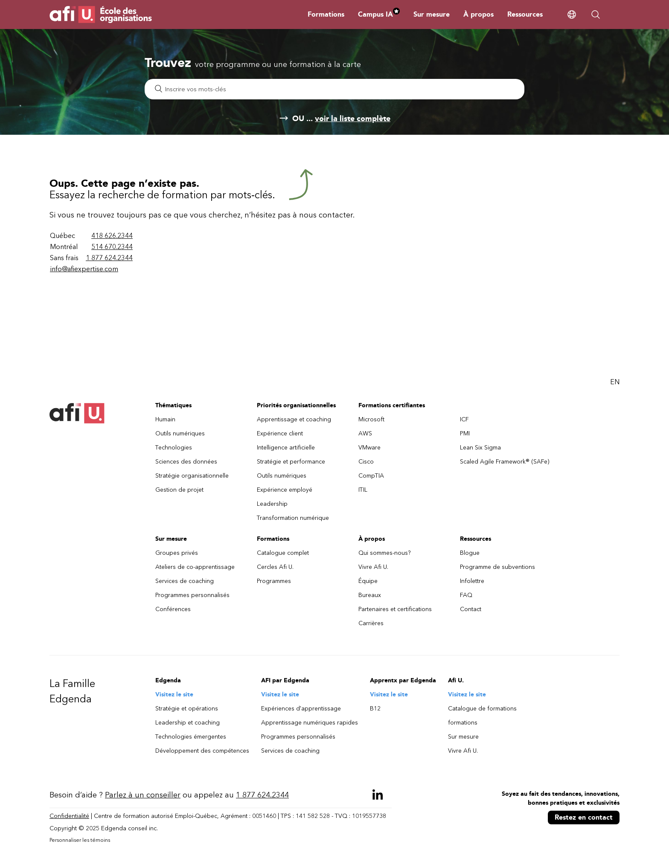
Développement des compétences (202, 750)
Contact (470, 609)
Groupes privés (176, 553)
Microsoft (371, 419)
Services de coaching (184, 581)
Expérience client (280, 433)
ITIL (362, 489)
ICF (464, 419)
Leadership (272, 503)
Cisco (366, 461)
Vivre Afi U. (373, 567)
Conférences (173, 609)
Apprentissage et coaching (294, 419)
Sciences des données (186, 461)
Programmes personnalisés (192, 595)
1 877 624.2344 (109, 258)
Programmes (274, 581)
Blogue (470, 553)
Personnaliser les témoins (79, 840)
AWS (365, 433)
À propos (478, 14)
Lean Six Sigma (480, 447)
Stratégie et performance (291, 461)
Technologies (173, 447)
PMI (465, 433)
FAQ (466, 595)
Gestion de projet (179, 489)
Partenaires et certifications (395, 609)
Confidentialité (69, 816)
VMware (369, 447)
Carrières (371, 623)
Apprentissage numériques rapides (309, 722)
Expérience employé (284, 489)
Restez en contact (584, 817)
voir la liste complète (352, 118)
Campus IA (379, 14)
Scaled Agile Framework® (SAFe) (505, 461)
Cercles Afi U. (275, 567)
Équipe (368, 581)
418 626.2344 (112, 236)
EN (615, 382)
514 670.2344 (112, 247)
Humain (165, 419)
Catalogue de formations (482, 708)
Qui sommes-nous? (384, 553)
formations (462, 722)
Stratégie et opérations (186, 708)
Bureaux (369, 595)
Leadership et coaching (187, 722)
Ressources (525, 14)
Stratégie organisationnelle (192, 475)
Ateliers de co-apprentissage (195, 567)
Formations (326, 14)
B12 (375, 708)
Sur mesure (431, 14)
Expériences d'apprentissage (301, 708)
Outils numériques (180, 433)
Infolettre (472, 581)
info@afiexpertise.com (84, 269)
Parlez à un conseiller (142, 795)
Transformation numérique (293, 518)
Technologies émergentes (190, 736)
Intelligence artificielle (286, 447)
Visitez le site (174, 694)
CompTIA (371, 475)
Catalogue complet (283, 553)
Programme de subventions (497, 567)
